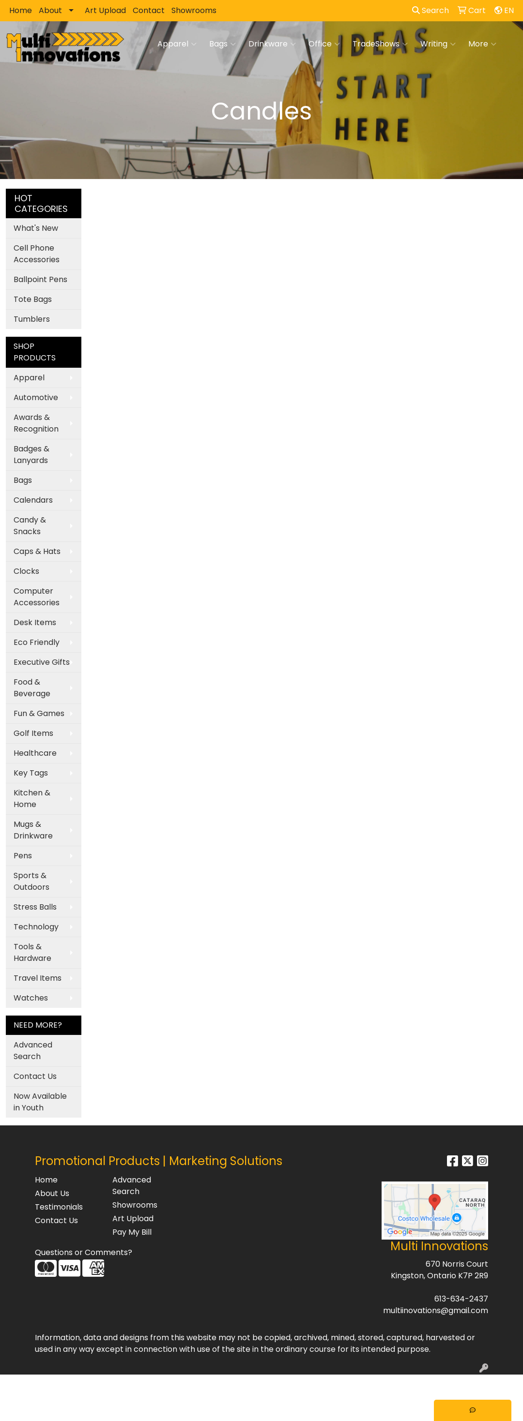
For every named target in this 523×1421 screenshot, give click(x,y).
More (482, 44)
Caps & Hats (37, 551)
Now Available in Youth (40, 1102)
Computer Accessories (37, 596)
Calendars (33, 500)
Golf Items (33, 733)
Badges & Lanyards (31, 454)
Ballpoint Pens (40, 279)
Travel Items (38, 978)
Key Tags (31, 772)
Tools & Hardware (32, 952)
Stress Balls (35, 906)
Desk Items (35, 622)
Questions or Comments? (83, 1252)
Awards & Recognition (36, 423)
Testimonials (59, 1206)
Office (324, 44)
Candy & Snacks (30, 525)
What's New (36, 228)
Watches (31, 997)
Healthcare (35, 753)
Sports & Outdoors (31, 881)
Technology (36, 926)
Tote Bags (33, 299)
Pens (23, 855)
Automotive (36, 397)
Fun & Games (39, 713)
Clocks (26, 571)
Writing (438, 44)
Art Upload (105, 10)
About (50, 10)
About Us (52, 1193)
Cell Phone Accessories (37, 253)
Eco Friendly (37, 642)
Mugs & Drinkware (33, 830)
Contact (149, 10)
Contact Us (35, 1076)
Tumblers (32, 319)
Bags (222, 44)
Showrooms (193, 10)
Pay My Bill (132, 1232)
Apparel (177, 44)
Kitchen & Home (32, 798)
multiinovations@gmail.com (435, 1310)
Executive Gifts (42, 662)
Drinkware (272, 44)
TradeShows (380, 44)
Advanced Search (33, 1050)
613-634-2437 (461, 1298)
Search (430, 10)
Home (20, 10)
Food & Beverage (32, 687)
